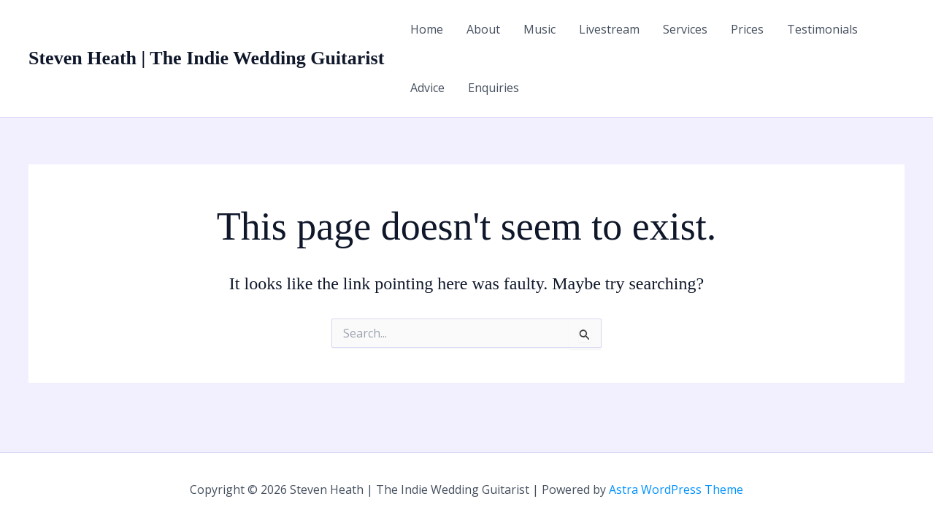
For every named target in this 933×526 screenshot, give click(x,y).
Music (539, 29)
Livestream (609, 29)
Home (426, 29)
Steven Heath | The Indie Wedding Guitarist (206, 58)
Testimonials (822, 29)
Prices (747, 29)
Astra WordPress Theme (676, 489)
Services (685, 29)
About (483, 29)
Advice (427, 88)
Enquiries (493, 88)
